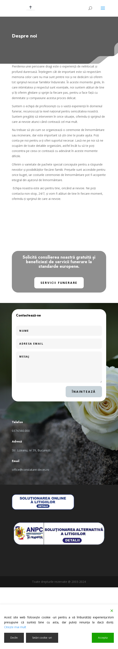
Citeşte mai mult (15, 627)
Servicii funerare (59, 283)
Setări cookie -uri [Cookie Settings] (42, 637)
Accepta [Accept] (103, 637)
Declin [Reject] (14, 637)
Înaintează (84, 392)
